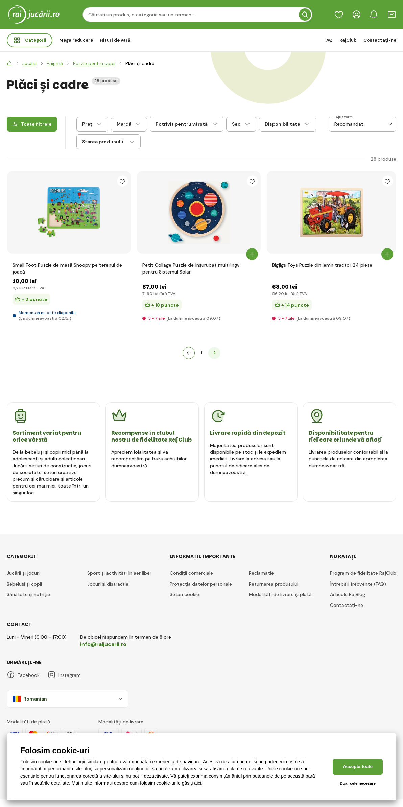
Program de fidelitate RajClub (363, 581)
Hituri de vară (115, 40)
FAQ (328, 40)
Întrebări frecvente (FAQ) (358, 591)
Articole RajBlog (347, 602)
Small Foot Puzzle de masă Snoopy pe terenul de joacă (67, 276)
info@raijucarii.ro (103, 651)
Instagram (64, 683)
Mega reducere (76, 40)
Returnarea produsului (273, 591)
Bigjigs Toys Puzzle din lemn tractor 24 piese (322, 273)
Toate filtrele (32, 124)
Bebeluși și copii (24, 591)
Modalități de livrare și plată (280, 602)
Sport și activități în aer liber (119, 581)
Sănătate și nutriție (28, 602)
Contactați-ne (379, 40)
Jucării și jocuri (23, 581)
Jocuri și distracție (107, 591)
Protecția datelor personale (201, 591)
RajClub (348, 40)
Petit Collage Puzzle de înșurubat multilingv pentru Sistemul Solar (191, 276)
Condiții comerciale (191, 581)
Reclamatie (261, 581)
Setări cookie (184, 602)
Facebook (23, 683)
